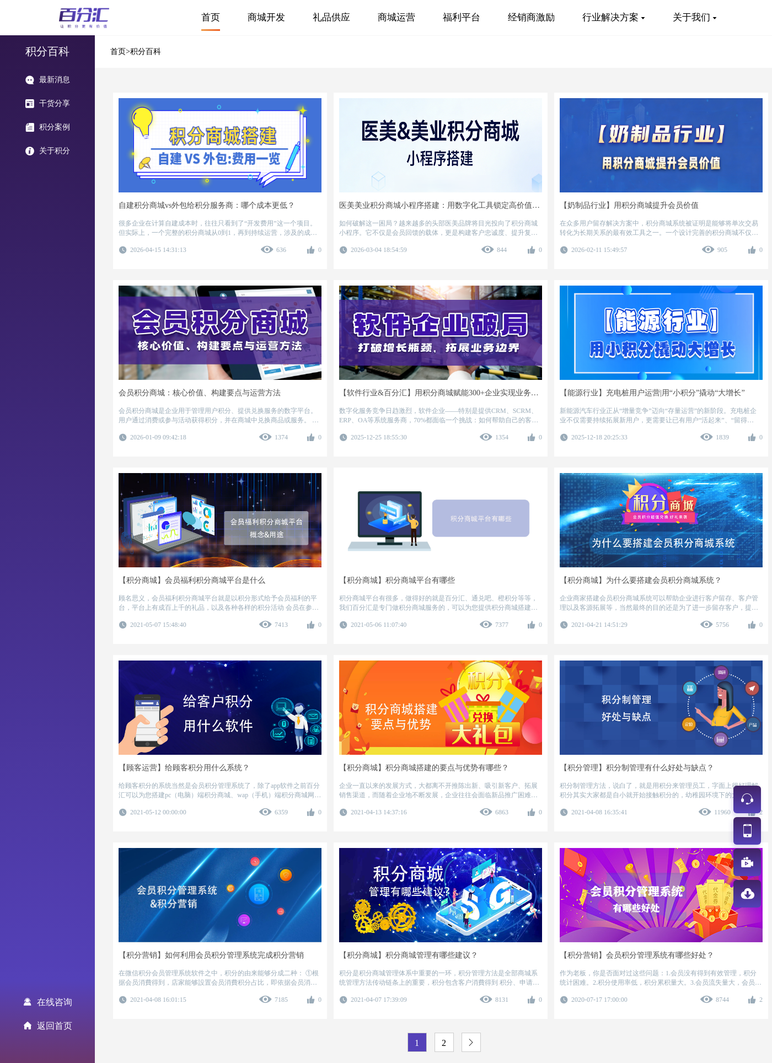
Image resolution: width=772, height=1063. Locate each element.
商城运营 (396, 17)
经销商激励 (531, 17)
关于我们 (691, 17)
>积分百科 (143, 51)
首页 (210, 17)
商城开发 (266, 17)
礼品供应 (331, 17)
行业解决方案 (610, 17)
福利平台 (461, 17)
